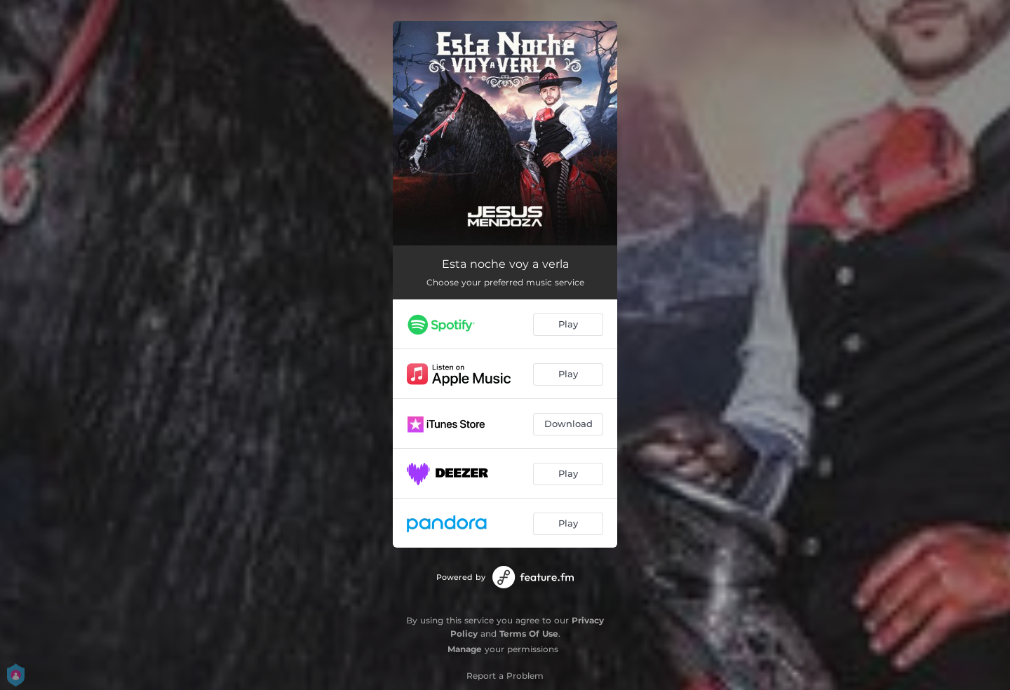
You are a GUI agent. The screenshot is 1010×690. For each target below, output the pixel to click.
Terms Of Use (528, 633)
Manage (464, 649)
